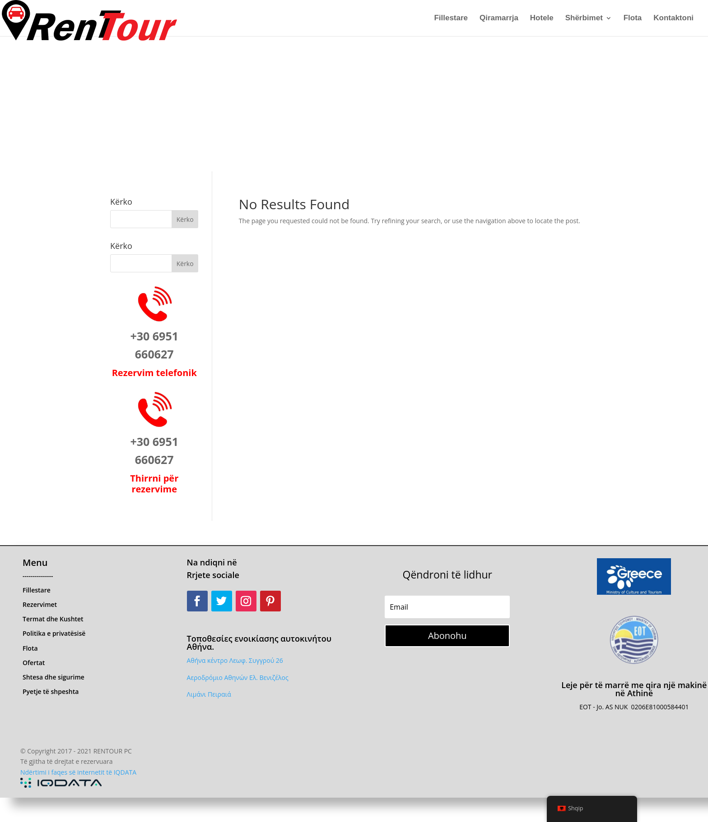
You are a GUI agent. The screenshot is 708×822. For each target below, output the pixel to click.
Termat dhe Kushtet (53, 619)
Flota (633, 18)
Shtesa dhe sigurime (53, 677)
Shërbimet (584, 18)
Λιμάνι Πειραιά (209, 694)
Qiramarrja (499, 18)
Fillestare (451, 18)
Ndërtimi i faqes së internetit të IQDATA (78, 772)
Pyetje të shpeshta (51, 691)
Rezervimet (40, 604)
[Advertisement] (354, 104)
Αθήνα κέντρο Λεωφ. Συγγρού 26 (235, 660)
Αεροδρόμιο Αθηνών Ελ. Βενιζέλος (238, 677)
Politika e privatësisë (54, 633)
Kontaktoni (673, 18)
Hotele (542, 18)
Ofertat (34, 662)
